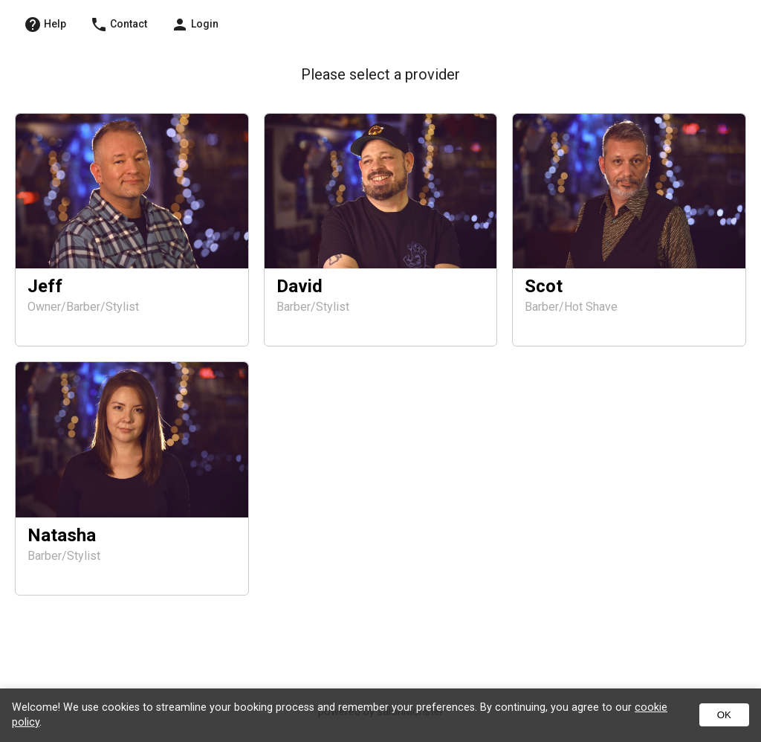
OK (724, 714)
